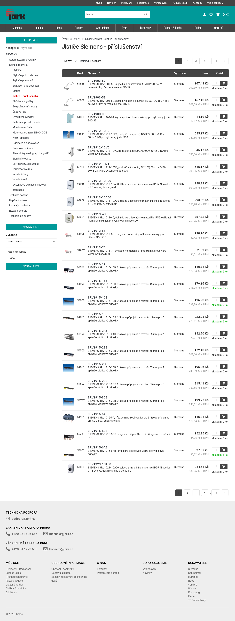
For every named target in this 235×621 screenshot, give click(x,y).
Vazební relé (20, 179)
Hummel (39, 28)
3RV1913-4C (97, 214)
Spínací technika (18, 64)
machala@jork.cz (61, 534)
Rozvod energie (18, 210)
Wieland (192, 588)
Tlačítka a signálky (23, 101)
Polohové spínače (23, 148)
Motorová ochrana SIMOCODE (30, 132)
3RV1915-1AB (98, 264)
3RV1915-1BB (98, 281)
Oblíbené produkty (16, 588)
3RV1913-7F (96, 247)
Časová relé (19, 111)
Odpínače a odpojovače (26, 143)
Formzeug (145, 28)
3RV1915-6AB (98, 447)
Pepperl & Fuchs (172, 28)
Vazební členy (21, 174)
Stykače (17, 70)
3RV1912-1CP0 (98, 131)
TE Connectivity (197, 600)
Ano (12, 258)
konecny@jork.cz (61, 549)
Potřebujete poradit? (108, 572)
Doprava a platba (60, 572)
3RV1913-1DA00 (99, 197)
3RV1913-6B (97, 231)
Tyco (124, 28)
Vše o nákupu (215, 3)
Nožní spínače (21, 137)
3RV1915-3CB (98, 397)
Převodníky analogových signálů (31, 153)
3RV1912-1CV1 (98, 164)
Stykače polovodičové (25, 75)
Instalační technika (19, 205)
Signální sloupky (22, 158)
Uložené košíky (14, 584)
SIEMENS (11, 54)
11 (215, 61)
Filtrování (31, 40)
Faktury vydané (14, 580)
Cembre (79, 28)
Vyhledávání (160, 3)
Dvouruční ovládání (23, 117)
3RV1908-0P (97, 114)
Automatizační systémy (22, 59)
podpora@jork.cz (24, 519)
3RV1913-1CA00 (99, 181)
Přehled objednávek (17, 576)
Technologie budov (20, 215)
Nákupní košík (180, 3)
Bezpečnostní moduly (25, 106)
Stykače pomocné (23, 80)
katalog (84, 61)
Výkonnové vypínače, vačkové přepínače (30, 187)
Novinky (111, 3)
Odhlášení (11, 592)
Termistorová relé (23, 169)
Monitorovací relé (22, 127)
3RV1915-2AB (98, 331)
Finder (198, 28)
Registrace (143, 3)
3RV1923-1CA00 (99, 464)
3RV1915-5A (97, 414)
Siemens (17, 28)
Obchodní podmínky (62, 569)
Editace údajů (13, 572)
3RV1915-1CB (98, 297)
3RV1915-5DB (98, 431)
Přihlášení (126, 3)
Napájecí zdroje (18, 200)
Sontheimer (102, 28)
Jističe (16, 90)
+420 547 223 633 (24, 549)
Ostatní (218, 28)
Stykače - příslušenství (26, 85)
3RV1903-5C (97, 81)
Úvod (99, 3)
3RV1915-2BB (98, 347)
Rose (59, 28)
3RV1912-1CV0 (98, 147)
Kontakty (197, 3)
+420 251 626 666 (24, 534)
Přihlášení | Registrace (18, 569)
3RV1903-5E (96, 97)
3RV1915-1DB (98, 314)
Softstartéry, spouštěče (26, 163)
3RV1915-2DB (98, 381)
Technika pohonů (18, 195)
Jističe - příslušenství (25, 96)
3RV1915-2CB (98, 364)
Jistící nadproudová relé (26, 122)
